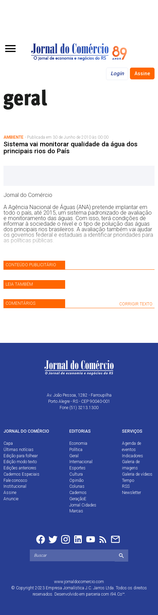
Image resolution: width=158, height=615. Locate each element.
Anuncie (10, 498)
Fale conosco (15, 480)
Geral (74, 455)
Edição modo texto (20, 461)
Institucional (14, 486)
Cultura (76, 474)
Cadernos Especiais (21, 474)
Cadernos (78, 492)
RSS (126, 486)
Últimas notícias (18, 449)
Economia (78, 443)
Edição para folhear (20, 455)
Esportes (77, 468)
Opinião (76, 480)
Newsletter (131, 492)
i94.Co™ (117, 594)
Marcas (76, 511)
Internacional (81, 461)
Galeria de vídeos (137, 474)
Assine (142, 73)
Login (117, 73)
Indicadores (132, 455)
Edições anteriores (19, 468)
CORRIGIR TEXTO (135, 304)
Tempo (128, 480)
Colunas (77, 486)
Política (75, 449)
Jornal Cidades (82, 505)
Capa (8, 443)
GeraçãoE (77, 498)
